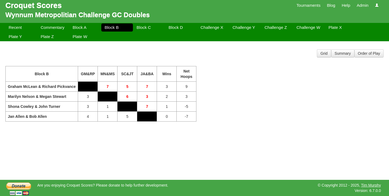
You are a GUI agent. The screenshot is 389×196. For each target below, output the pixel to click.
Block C (144, 27)
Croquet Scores (33, 5)
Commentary (52, 27)
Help (346, 5)
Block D (176, 27)
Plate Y (15, 36)
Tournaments (308, 5)
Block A (79, 27)
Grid (323, 53)
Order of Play (369, 53)
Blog (331, 5)
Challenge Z (275, 27)
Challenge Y (244, 27)
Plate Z (47, 36)
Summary (343, 53)
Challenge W (308, 27)
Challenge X (211, 27)
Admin (362, 5)
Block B (112, 27)
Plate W (80, 36)
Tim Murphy (371, 185)
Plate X (335, 27)
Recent (15, 27)
